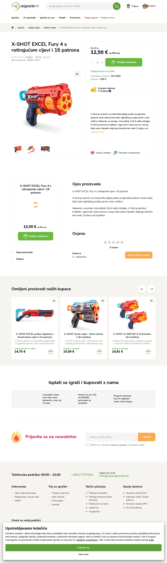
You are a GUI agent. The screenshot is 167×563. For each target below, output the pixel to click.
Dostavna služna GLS (136, 493)
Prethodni (142, 289)
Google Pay (94, 511)
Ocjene (20, 259)
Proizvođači (57, 500)
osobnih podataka (119, 445)
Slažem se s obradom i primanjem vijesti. (117, 445)
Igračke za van (48, 17)
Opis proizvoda (24, 252)
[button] (102, 62)
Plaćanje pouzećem (98, 493)
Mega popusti (91, 17)
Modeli (63, 17)
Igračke (16, 17)
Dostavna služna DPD (136, 503)
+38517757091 (82, 475)
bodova (104, 91)
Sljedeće (151, 289)
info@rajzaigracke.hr (114, 476)
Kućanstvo (76, 17)
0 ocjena (29, 57)
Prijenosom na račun (99, 503)
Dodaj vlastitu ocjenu (138, 255)
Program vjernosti (60, 493)
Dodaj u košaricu (124, 62)
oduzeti (147, 436)
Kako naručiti (58, 496)
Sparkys (46, 57)
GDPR (18, 500)
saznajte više (97, 131)
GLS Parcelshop (134, 507)
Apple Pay (94, 507)
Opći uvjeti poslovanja (25, 493)
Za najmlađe (30, 17)
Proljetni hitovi (107, 17)
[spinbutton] (97, 62)
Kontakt (55, 504)
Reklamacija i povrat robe (27, 496)
